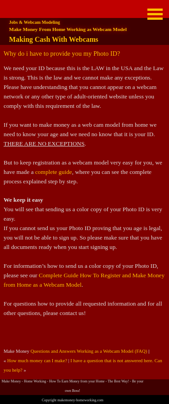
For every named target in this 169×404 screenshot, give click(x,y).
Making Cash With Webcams (53, 39)
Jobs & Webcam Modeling (34, 22)
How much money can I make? (37, 360)
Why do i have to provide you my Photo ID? (62, 53)
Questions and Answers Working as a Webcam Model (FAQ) (89, 351)
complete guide (53, 172)
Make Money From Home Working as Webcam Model (68, 29)
